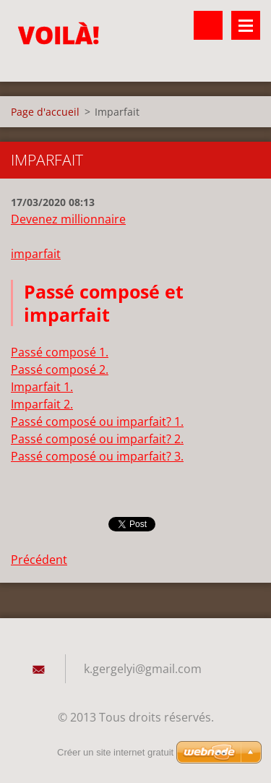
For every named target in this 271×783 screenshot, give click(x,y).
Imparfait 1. (42, 387)
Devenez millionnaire (68, 219)
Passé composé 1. (59, 352)
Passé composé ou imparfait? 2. (97, 439)
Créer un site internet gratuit (115, 752)
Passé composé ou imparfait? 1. (97, 421)
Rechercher (208, 25)
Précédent (39, 560)
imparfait (36, 254)
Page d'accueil (45, 112)
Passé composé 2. (59, 369)
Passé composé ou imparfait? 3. (97, 456)
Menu (245, 25)
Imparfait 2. (42, 404)
